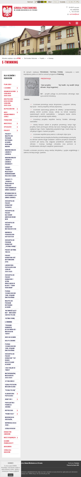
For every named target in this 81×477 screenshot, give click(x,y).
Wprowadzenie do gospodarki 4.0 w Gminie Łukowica (10, 195)
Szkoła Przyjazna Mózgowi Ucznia (10, 385)
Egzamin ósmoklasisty (8, 442)
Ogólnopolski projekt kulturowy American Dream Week (10, 215)
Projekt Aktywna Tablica (10, 251)
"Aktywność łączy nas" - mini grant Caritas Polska (10, 313)
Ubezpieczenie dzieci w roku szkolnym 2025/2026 (8, 102)
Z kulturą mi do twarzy (10, 369)
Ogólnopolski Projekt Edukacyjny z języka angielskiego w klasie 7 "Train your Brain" (10, 281)
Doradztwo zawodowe (7, 433)
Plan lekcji (7, 84)
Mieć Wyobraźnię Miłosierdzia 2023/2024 (10, 375)
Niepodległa (9, 410)
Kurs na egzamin (10, 337)
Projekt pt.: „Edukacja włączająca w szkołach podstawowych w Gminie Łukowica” (10, 184)
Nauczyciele (8, 123)
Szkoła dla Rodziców (7, 451)
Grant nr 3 (8, 399)
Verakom (76, 463)
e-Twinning (50, 58)
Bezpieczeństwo (9, 109)
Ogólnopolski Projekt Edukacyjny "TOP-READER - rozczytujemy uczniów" (10, 359)
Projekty (42, 58)
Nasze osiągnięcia (10, 437)
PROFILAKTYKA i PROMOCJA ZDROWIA (9, 405)
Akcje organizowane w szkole (9, 114)
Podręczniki (8, 120)
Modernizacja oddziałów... (9, 418)
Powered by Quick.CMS (73, 465)
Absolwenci (7, 446)
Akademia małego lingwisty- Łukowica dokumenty (10, 161)
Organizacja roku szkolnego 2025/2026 (10, 93)
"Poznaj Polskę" (10, 390)
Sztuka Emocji (9, 381)
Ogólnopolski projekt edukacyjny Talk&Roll (9, 204)
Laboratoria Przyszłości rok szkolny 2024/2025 (10, 268)
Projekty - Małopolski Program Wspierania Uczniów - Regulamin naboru (9, 140)
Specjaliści (7, 127)
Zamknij (11, 475)
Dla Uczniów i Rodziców (30, 58)
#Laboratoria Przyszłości (9, 395)
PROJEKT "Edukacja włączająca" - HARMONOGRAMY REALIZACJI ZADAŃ (10, 171)
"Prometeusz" (9, 414)
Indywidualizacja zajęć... (10, 424)
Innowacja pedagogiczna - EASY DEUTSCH (10, 234)
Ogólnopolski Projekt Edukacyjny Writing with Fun (10, 226)
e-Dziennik (7, 88)
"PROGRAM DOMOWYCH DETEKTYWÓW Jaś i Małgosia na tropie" (10, 329)
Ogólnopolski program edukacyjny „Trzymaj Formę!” (10, 243)
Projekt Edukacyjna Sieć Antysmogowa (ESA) (10, 258)
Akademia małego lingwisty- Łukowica (10, 152)
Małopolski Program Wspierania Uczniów (9, 304)
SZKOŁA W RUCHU (10, 428)
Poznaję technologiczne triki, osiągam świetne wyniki (10, 294)
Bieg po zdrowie (10, 341)
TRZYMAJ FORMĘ (10, 318)
